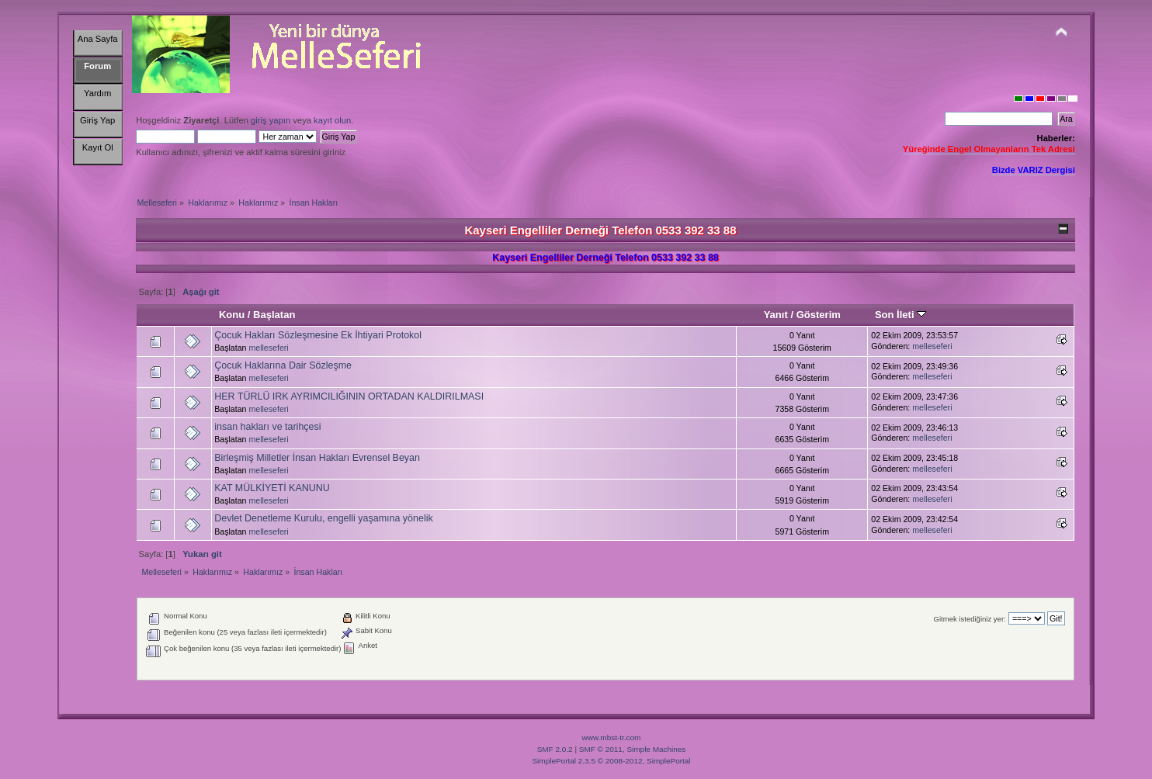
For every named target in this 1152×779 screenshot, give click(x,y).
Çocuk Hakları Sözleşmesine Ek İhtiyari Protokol (318, 335)
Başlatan (274, 314)
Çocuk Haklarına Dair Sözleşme (283, 365)
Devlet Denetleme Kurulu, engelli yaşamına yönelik (323, 518)
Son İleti (900, 314)
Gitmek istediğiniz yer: (970, 619)
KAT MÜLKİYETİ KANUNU (272, 488)
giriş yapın (270, 120)
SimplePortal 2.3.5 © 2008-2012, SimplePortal (611, 760)
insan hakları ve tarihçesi (267, 426)
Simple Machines (655, 749)
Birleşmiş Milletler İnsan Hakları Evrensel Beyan (317, 457)
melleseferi (268, 347)
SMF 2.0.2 (555, 749)
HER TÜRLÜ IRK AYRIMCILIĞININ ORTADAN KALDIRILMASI (349, 396)
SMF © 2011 (601, 749)
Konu (232, 314)
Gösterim (818, 314)
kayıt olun (332, 120)
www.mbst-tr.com (611, 737)
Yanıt (776, 314)
